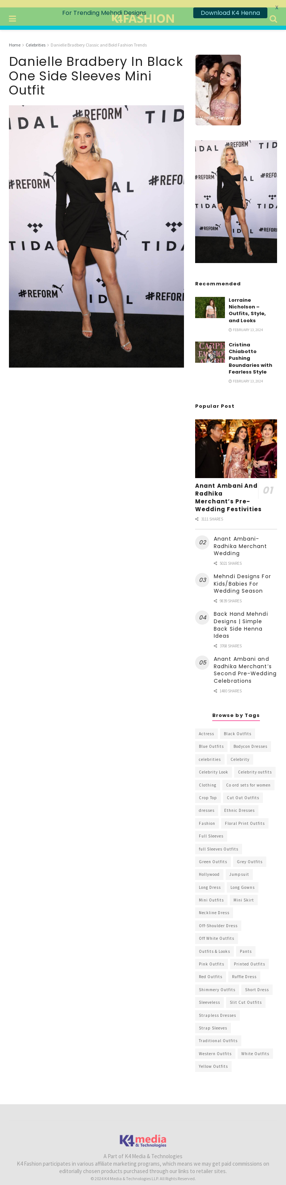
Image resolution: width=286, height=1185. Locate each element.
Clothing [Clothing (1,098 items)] (207, 777)
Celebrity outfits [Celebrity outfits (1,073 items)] (255, 765)
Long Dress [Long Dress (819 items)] (210, 880)
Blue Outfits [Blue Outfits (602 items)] (211, 739)
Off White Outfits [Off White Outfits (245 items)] (216, 931)
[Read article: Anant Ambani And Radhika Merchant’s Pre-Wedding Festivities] (236, 441)
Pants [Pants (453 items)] (246, 944)
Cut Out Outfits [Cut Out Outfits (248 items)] (243, 790)
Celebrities (35, 37)
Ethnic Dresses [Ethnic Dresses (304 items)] (239, 803)
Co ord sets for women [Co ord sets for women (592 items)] (248, 777)
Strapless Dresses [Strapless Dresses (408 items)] (217, 1008)
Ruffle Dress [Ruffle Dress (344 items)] (244, 969)
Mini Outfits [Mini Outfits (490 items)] (211, 893)
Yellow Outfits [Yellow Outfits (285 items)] (213, 1059)
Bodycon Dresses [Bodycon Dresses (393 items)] (250, 739)
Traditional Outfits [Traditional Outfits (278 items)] (218, 1033)
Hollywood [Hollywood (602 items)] (209, 867)
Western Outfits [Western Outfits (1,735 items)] (215, 1046)
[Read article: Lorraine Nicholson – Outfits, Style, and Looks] (210, 300)
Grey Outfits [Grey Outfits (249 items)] (250, 854)
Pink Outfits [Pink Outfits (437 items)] (211, 956)
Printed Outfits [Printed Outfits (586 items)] (249, 956)
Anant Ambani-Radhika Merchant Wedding (240, 539)
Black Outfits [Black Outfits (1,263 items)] (237, 726)
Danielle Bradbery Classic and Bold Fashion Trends (99, 37)
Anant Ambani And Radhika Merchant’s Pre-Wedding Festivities (228, 490)
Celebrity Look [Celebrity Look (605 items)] (213, 765)
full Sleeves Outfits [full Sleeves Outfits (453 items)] (218, 841)
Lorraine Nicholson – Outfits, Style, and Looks (247, 303)
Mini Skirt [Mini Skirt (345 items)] (243, 893)
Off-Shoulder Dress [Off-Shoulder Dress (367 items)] (218, 918)
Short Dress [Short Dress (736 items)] (257, 982)
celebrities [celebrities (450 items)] (210, 752)
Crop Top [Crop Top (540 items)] (208, 790)
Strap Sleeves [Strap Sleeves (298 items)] (213, 1020)
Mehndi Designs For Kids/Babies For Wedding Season (242, 576)
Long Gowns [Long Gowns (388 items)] (243, 880)
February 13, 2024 (246, 322)
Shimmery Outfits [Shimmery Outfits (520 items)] (217, 982)
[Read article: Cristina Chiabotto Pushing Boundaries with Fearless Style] (210, 345)
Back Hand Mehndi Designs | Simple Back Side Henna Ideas (241, 617)
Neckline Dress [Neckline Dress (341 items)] (214, 905)
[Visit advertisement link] (236, 194)
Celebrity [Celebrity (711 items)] (240, 752)
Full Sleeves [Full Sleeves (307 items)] (211, 829)
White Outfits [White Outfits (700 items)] (255, 1046)
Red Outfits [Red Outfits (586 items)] (210, 969)
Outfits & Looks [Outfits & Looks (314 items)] (214, 944)
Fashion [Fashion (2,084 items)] (207, 816)
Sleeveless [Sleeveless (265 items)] (209, 995)
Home (14, 37)
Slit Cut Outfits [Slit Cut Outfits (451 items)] (246, 995)
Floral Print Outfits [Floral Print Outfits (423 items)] (245, 816)
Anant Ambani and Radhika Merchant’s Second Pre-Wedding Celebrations (245, 663)
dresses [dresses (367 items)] (206, 803)
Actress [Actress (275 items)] (206, 726)
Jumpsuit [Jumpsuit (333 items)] (239, 867)
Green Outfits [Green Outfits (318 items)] (213, 854)
